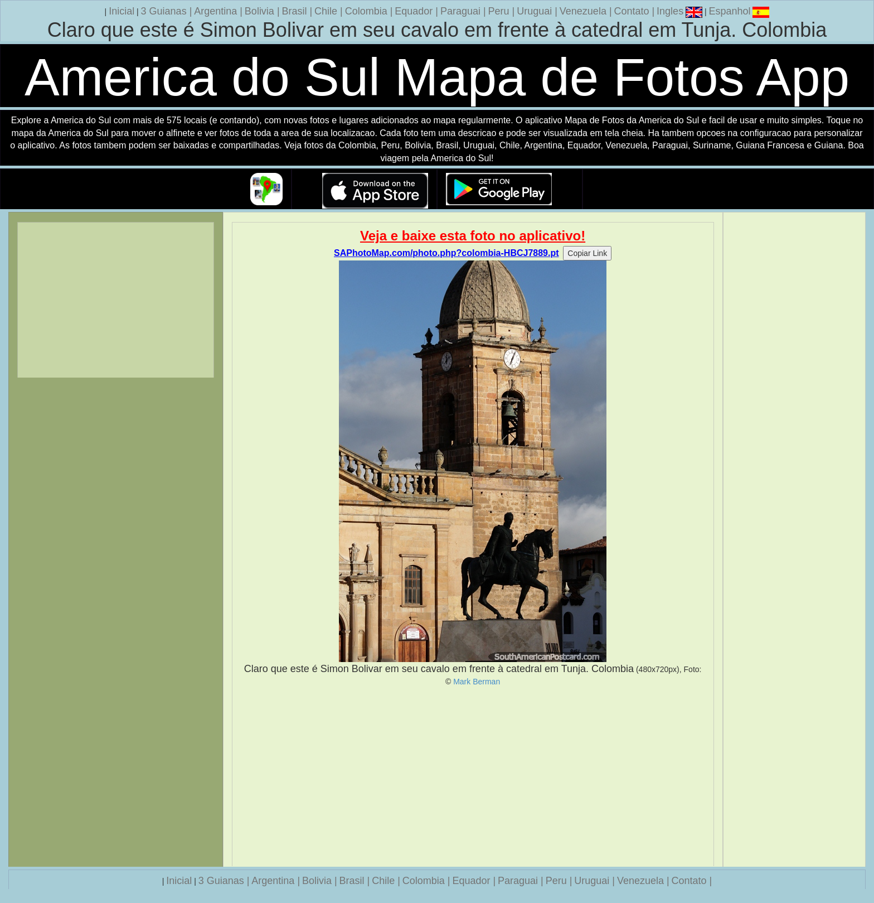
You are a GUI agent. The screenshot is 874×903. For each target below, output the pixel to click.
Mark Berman (476, 681)
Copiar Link (587, 253)
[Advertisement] (473, 776)
